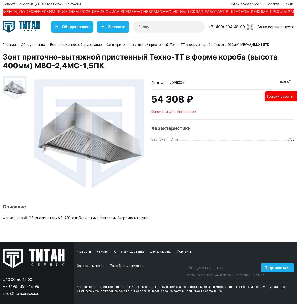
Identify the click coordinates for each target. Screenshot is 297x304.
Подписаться (277, 267)
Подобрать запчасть (126, 266)
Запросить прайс (90, 266)
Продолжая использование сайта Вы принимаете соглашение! (178, 291)
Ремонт (103, 251)
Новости (10, 4)
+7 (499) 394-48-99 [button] (226, 27)
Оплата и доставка (129, 251)
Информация (29, 4)
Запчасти (113, 27)
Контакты (73, 4)
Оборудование (72, 27)
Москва (274, 4)
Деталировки (52, 4)
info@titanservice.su (247, 4)
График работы (280, 96)
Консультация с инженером (173, 111)
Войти (288, 4)
